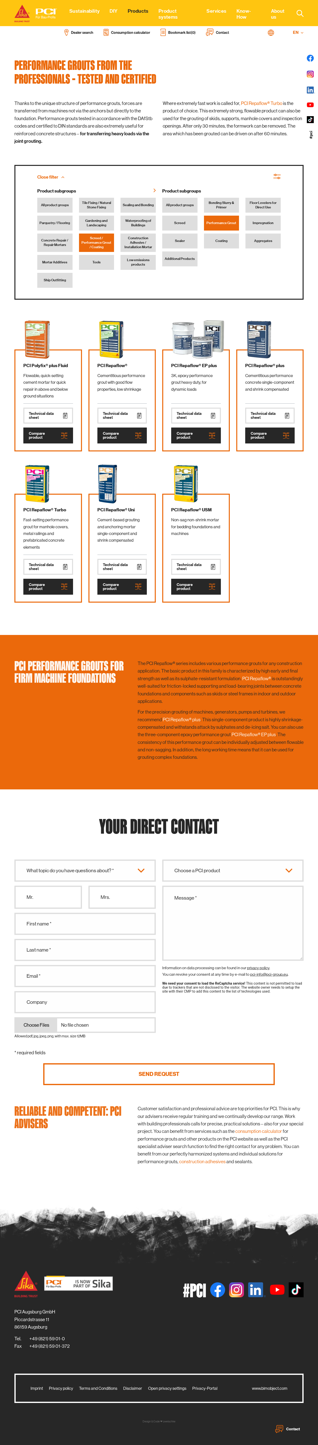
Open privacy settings (167, 1388)
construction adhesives (202, 1161)
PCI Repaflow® (112, 365)
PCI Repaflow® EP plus (194, 365)
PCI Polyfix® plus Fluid (45, 365)
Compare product (48, 435)
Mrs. (105, 897)
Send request (159, 1074)
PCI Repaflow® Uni (116, 510)
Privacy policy (61, 1388)
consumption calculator (258, 1131)
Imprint (37, 1388)
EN (298, 32)
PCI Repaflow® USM (191, 510)
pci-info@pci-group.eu (269, 974)
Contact (287, 1429)
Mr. (30, 897)
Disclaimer (132, 1388)
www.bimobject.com (269, 1388)
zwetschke (169, 1421)
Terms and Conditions (98, 1388)
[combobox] (297, 13)
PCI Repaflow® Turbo (261, 103)
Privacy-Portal (204, 1388)
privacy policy (258, 967)
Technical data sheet (48, 415)
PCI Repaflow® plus (264, 365)
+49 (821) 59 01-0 (47, 1338)
